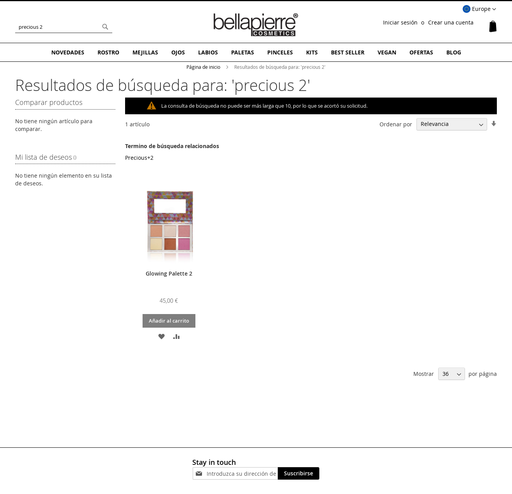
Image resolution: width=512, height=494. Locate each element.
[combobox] (63, 27)
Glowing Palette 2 (169, 273)
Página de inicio (203, 67)
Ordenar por (396, 123)
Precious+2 (139, 157)
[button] (479, 9)
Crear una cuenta (451, 22)
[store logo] (256, 25)
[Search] (105, 27)
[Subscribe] (298, 473)
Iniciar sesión (400, 22)
